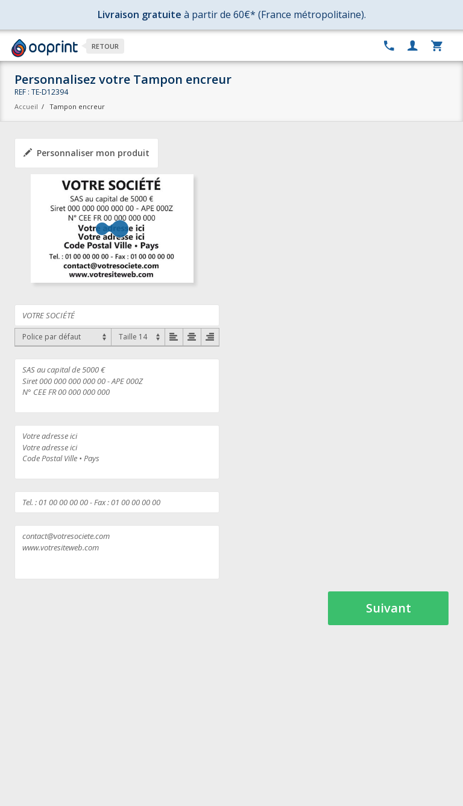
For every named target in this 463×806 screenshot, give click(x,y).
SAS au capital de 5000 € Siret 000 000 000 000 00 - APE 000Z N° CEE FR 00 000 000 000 (116, 386)
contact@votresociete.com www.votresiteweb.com (116, 552)
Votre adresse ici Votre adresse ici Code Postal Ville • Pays (116, 452)
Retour (105, 46)
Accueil (26, 106)
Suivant (388, 608)
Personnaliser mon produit (87, 153)
